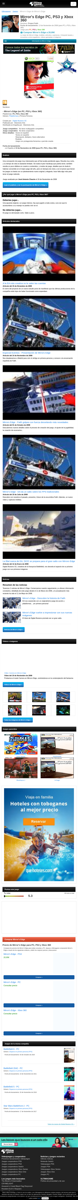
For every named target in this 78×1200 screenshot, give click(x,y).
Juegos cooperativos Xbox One (14, 1172)
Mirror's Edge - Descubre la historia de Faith (43, 598)
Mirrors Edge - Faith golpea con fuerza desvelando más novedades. (36, 422)
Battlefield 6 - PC (11, 1049)
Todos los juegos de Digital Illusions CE (61, 1124)
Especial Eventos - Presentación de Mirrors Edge (27, 353)
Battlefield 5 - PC (11, 1087)
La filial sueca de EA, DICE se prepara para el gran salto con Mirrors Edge (39, 561)
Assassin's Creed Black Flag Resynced (17, 1186)
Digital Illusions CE (20, 121)
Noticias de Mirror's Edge (13, 629)
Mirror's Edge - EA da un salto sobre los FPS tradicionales (31, 492)
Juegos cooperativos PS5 (12, 1161)
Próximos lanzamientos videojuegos (16, 1159)
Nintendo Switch (47, 1161)
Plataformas (13, 116)
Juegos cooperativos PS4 (12, 1164)
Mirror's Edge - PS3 (13, 954)
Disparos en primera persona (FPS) (20, 1051)
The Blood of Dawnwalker (12, 1181)
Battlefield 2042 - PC (13, 1068)
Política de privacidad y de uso (53, 1181)
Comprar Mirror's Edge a (37, 32)
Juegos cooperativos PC (11, 1174)
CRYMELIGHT (7, 1184)
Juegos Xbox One (48, 1172)
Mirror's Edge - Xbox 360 (15, 1010)
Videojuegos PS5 (47, 1164)
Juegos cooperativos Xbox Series (15, 1169)
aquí (39, 1198)
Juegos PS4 (45, 1167)
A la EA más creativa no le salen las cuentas (24, 283)
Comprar (38, 977)
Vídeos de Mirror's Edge (12, 684)
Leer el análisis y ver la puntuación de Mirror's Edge (25, 185)
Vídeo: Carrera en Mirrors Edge (15, 673)
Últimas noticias (47, 1159)
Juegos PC (45, 1174)
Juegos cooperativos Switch (13, 1167)
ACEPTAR (45, 1198)
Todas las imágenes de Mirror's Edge (17, 720)
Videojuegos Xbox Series (50, 1169)
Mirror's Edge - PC (12, 982)
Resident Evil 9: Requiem (12, 1189)
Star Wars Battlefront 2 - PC (16, 1106)
